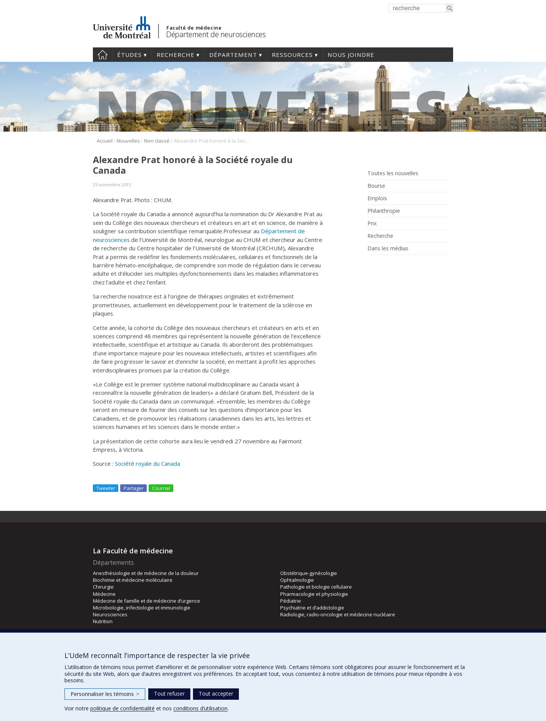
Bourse (376, 186)
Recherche (176, 54)
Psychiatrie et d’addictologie (312, 607)
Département (233, 54)
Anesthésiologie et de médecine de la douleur (146, 573)
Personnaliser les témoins (105, 693)
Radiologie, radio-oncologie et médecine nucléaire (337, 614)
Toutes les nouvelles (392, 173)
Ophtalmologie (297, 579)
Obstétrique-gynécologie (308, 573)
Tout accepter (216, 693)
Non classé (156, 140)
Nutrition (103, 621)
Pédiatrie (290, 600)
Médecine (104, 594)
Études (129, 54)
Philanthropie (383, 211)
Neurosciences (110, 614)
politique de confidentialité (122, 708)
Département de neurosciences (215, 34)
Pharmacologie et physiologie (314, 594)
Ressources (292, 54)
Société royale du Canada (147, 463)
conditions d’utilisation (200, 708)
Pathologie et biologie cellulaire (316, 586)
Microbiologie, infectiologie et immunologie (141, 607)
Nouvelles (128, 140)
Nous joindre (351, 54)
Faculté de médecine (193, 27)
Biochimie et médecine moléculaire (133, 579)
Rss (372, 265)
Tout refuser (169, 693)
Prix (372, 223)
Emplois (377, 198)
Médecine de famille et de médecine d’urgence (146, 600)
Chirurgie (103, 586)
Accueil (102, 54)
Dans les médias (387, 248)
